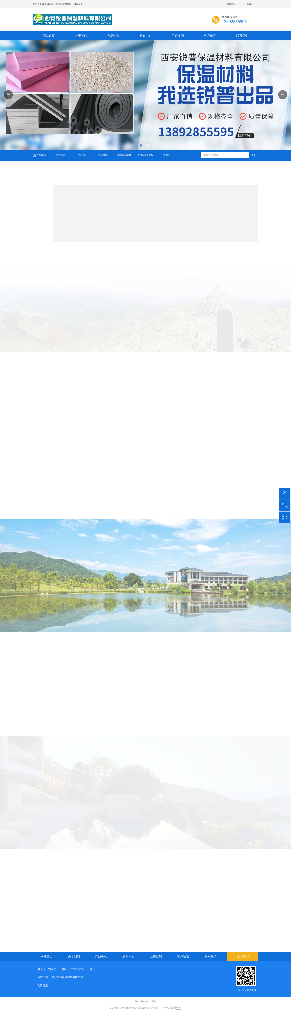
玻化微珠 (102, 155)
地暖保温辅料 (124, 155)
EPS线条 (81, 155)
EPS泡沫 (60, 155)
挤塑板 (166, 155)
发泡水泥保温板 (145, 155)
